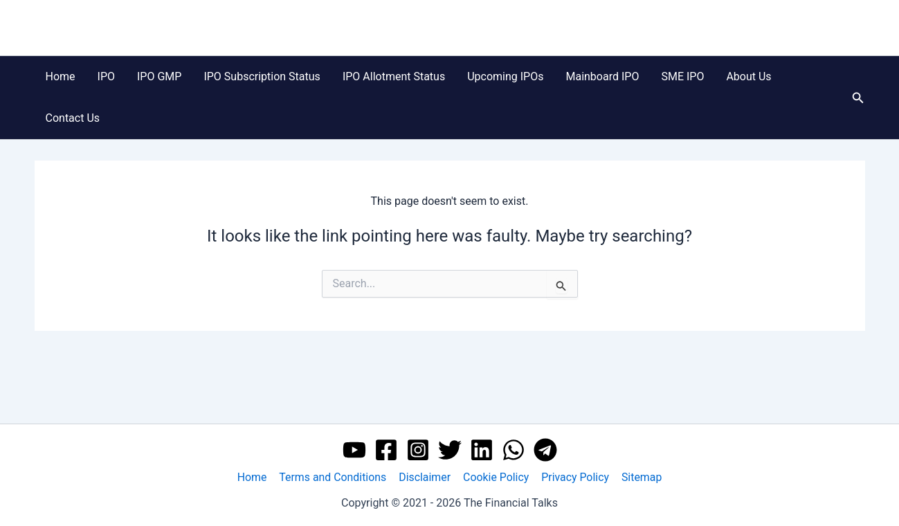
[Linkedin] (481, 450)
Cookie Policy (495, 477)
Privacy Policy (574, 477)
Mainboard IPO (602, 76)
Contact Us (73, 118)
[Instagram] (418, 450)
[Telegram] (545, 450)
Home (60, 76)
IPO (106, 76)
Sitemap (639, 477)
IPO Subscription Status (261, 76)
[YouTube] (354, 450)
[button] (858, 98)
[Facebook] (386, 450)
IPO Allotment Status (394, 76)
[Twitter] (450, 450)
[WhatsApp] (513, 450)
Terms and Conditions (334, 477)
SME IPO (682, 76)
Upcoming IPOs (505, 76)
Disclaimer (425, 477)
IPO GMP (159, 76)
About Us (748, 76)
